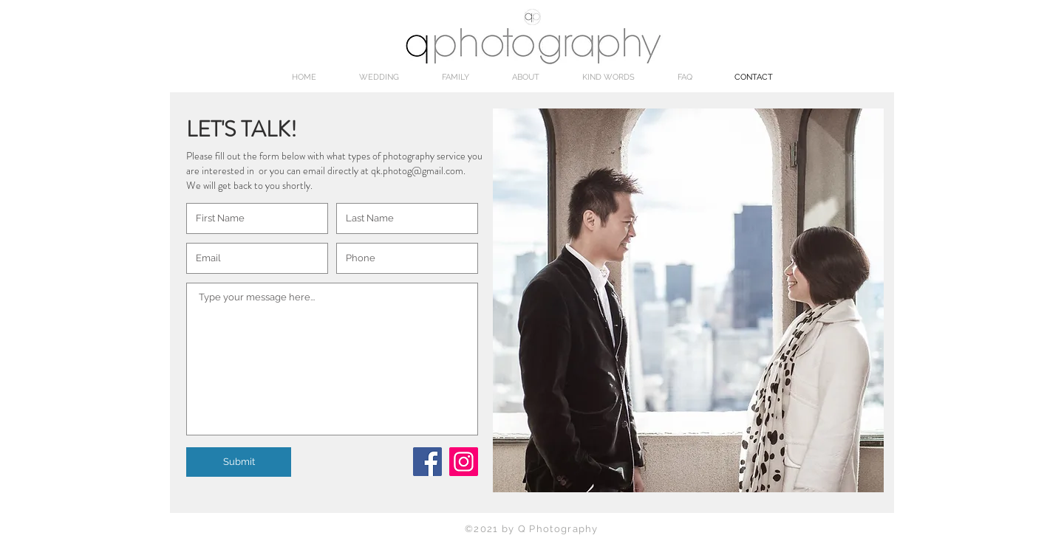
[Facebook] (427, 461)
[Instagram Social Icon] (463, 461)
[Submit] (238, 462)
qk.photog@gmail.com (417, 170)
